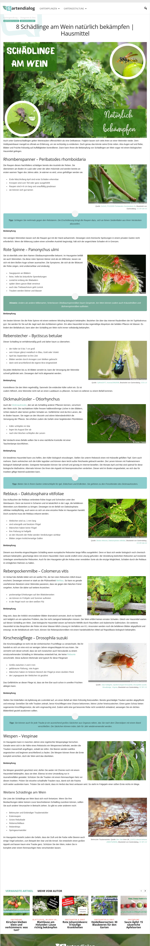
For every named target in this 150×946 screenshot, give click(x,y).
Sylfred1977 (101, 382)
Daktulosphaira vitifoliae (116, 540)
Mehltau (60, 580)
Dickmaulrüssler (19, 405)
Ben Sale (119, 839)
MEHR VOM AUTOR (50, 891)
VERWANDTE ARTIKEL (19, 891)
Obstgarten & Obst (27, 21)
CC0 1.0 (144, 382)
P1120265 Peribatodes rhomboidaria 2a (121, 206)
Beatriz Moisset (102, 540)
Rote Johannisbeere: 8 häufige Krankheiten (75, 924)
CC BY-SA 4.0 (142, 209)
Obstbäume (16, 920)
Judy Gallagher (106, 685)
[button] (145, 8)
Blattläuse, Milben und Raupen (46, 920)
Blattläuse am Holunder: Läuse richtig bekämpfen (45, 924)
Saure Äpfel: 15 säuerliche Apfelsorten (134, 924)
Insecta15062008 (113, 382)
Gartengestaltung (75, 8)
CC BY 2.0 (143, 687)
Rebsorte (71, 654)
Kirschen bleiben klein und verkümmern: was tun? (16, 926)
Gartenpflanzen (50, 8)
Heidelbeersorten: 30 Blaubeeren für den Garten (104, 924)
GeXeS (103, 206)
